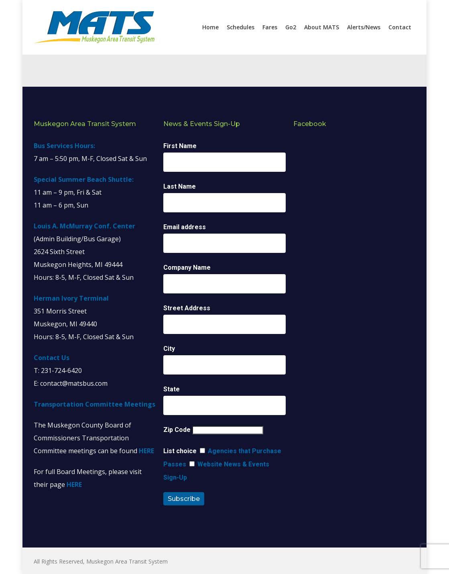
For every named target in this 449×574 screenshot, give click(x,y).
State (171, 389)
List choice (180, 451)
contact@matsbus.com (74, 383)
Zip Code (177, 430)
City (169, 348)
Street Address (186, 308)
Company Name (187, 267)
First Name (180, 146)
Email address (184, 227)
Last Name (179, 186)
